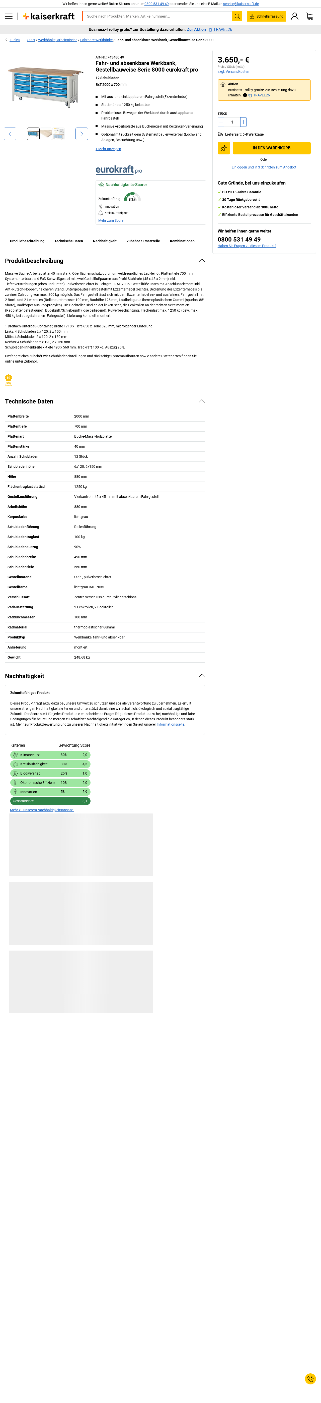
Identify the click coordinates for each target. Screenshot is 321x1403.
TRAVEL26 (220, 30)
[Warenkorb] (309, 16)
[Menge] (232, 122)
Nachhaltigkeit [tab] (105, 241)
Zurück (12, 40)
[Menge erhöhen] (243, 122)
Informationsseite (170, 724)
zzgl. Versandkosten (233, 72)
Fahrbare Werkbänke (96, 40)
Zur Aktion (196, 30)
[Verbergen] (202, 260)
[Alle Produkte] (9, 16)
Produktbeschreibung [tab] (27, 241)
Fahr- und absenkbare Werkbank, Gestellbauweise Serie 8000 (164, 40)
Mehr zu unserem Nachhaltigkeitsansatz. (42, 810)
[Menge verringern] (221, 122)
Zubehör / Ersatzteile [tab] (143, 241)
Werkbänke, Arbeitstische (57, 40)
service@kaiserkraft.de (241, 4)
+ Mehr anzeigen (108, 149)
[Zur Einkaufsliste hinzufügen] (224, 148)
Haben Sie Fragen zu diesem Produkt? (247, 246)
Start (31, 40)
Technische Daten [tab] (68, 241)
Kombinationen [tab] (182, 241)
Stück (222, 113)
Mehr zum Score (110, 220)
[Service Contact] (310, 1378)
